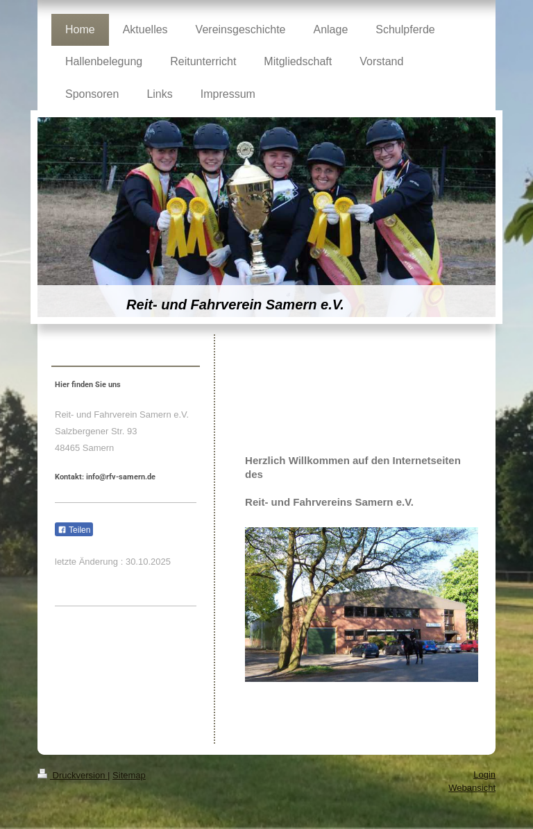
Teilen (74, 530)
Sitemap (129, 775)
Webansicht (472, 788)
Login (484, 774)
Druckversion (72, 775)
